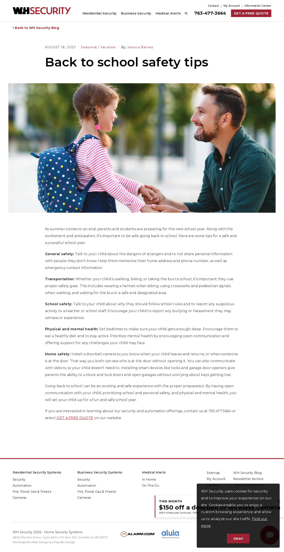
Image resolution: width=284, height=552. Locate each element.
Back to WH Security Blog (37, 28)
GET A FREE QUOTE (75, 418)
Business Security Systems (99, 472)
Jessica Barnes (137, 47)
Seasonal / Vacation (98, 47)
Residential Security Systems (37, 472)
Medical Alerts (154, 472)
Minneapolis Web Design (31, 542)
